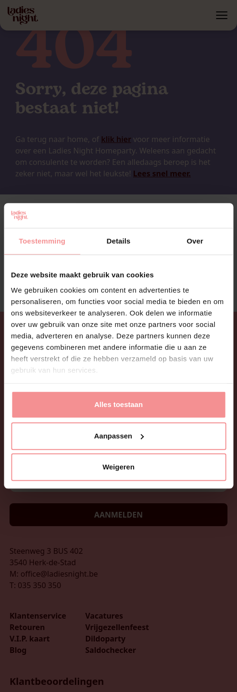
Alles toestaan (118, 405)
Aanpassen (119, 436)
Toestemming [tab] (42, 241)
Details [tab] (119, 241)
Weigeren (118, 467)
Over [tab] (195, 241)
